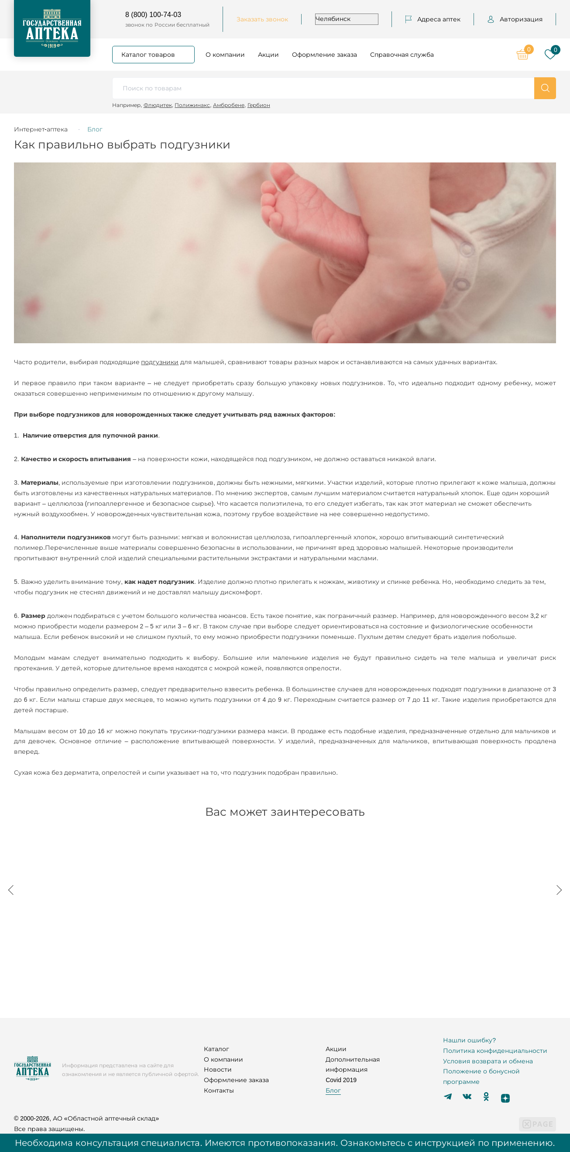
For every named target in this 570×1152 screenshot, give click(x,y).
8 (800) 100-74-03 (153, 14)
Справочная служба (402, 55)
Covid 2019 (341, 1080)
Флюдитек (158, 105)
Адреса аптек (432, 19)
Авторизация (515, 19)
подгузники (160, 362)
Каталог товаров (148, 55)
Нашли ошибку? (469, 1040)
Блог (333, 1090)
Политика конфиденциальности (495, 1051)
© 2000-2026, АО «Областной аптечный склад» (86, 1118)
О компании (225, 55)
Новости (218, 1069)
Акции (268, 55)
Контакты (219, 1090)
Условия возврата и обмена (488, 1061)
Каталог (216, 1049)
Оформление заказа (324, 55)
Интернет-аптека (41, 129)
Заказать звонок (262, 19)
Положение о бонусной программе (481, 1076)
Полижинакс (192, 105)
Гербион (258, 105)
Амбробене (228, 105)
